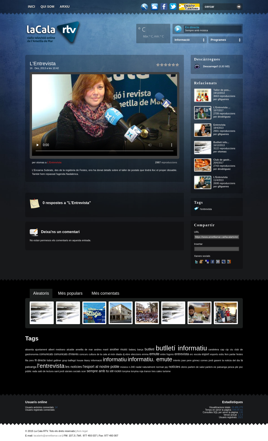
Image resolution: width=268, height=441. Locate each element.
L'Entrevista (54, 162)
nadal (138, 367)
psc (241, 367)
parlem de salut (196, 367)
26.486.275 (237, 407)
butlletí (149, 349)
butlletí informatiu (181, 348)
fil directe (40, 360)
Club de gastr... (222, 159)
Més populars (70, 293)
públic (28, 371)
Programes (218, 39)
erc (191, 354)
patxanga (222, 367)
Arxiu (65, 6)
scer (83, 371)
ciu (231, 349)
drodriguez (224, 116)
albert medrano (57, 349)
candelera (213, 349)
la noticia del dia (231, 360)
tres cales (156, 371)
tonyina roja (137, 371)
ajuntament (41, 349)
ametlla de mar (84, 349)
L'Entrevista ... (221, 107)
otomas (222, 151)
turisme (167, 371)
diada (119, 354)
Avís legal (82, 431)
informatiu (115, 359)
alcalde (70, 349)
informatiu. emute (150, 359)
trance (147, 371)
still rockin (116, 371)
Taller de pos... (222, 90)
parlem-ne (210, 367)
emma (145, 354)
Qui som (47, 6)
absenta (29, 349)
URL (196, 232)
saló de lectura (46, 371)
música (124, 367)
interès (176, 360)
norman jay (162, 367)
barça (140, 349)
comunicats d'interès (66, 354)
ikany (87, 360)
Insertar (198, 244)
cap (222, 349)
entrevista (182, 354)
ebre (127, 354)
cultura (92, 354)
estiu (221, 354)
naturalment (148, 367)
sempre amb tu (98, 371)
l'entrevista (206, 209)
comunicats (46, 354)
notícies (174, 367)
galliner (57, 360)
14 (56, 407)
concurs (83, 354)
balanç (132, 349)
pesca (231, 367)
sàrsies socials (72, 371)
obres (184, 367)
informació (96, 360)
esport (205, 354)
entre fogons (167, 354)
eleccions (136, 354)
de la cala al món (106, 354)
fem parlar (230, 354)
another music (118, 349)
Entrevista (219, 124)
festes (239, 354)
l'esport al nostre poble (101, 367)
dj (123, 354)
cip (227, 349)
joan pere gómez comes (194, 360)
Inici (31, 6)
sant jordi (59, 371)
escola (197, 354)
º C (142, 29)
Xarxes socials (202, 256)
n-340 (132, 367)
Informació (182, 39)
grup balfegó (69, 360)
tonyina (126, 371)
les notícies (73, 367)
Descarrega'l (210, 66)
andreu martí (101, 349)
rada (34, 371)
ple (236, 367)
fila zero (29, 360)
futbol (50, 360)
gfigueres (223, 99)
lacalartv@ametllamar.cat (48, 435)
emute (154, 354)
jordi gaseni (215, 360)
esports (214, 354)
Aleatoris (41, 293)
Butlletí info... (221, 142)
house (80, 360)
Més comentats (105, 293)
